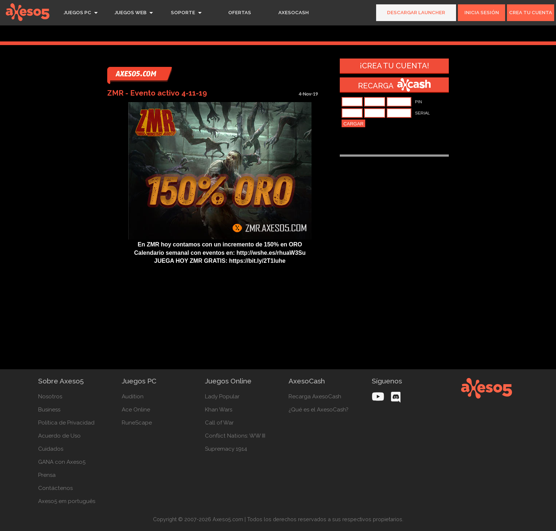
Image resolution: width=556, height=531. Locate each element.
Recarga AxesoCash (315, 396)
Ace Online (136, 409)
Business (49, 409)
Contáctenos (55, 488)
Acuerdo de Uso (59, 436)
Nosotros (50, 396)
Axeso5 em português (66, 501)
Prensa (47, 475)
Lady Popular (222, 396)
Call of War (219, 422)
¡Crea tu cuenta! (394, 65)
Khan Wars (218, 409)
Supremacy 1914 (226, 449)
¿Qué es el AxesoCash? (318, 409)
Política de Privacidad (66, 422)
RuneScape (137, 422)
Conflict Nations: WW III (235, 436)
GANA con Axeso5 (61, 462)
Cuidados (50, 449)
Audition (133, 396)
